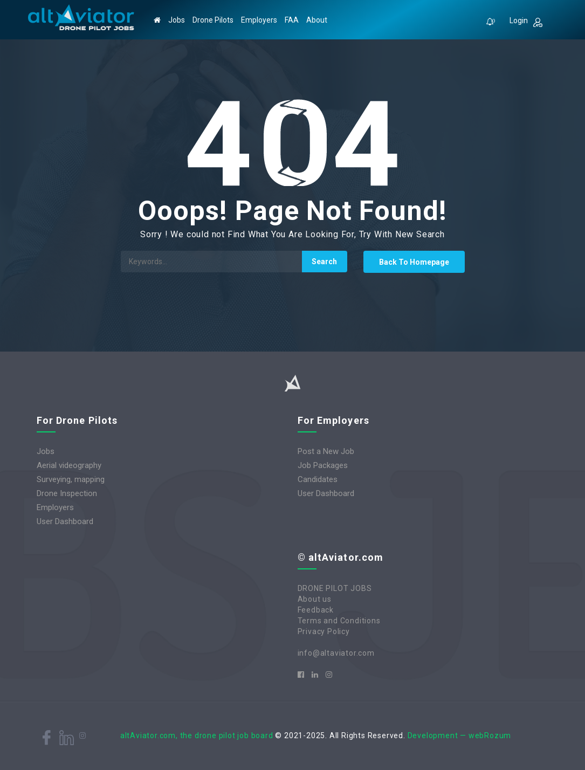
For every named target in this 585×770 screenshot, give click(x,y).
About (316, 20)
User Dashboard (65, 521)
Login (526, 21)
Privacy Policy (324, 631)
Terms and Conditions (339, 620)
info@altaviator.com (336, 653)
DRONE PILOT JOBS (335, 588)
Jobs (176, 20)
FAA (292, 20)
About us (315, 599)
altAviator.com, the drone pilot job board (196, 735)
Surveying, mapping (71, 479)
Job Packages (323, 465)
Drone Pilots (212, 20)
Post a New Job (326, 451)
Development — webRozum (460, 735)
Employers (259, 20)
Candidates (318, 479)
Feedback (316, 610)
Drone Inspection (67, 493)
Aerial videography (69, 465)
